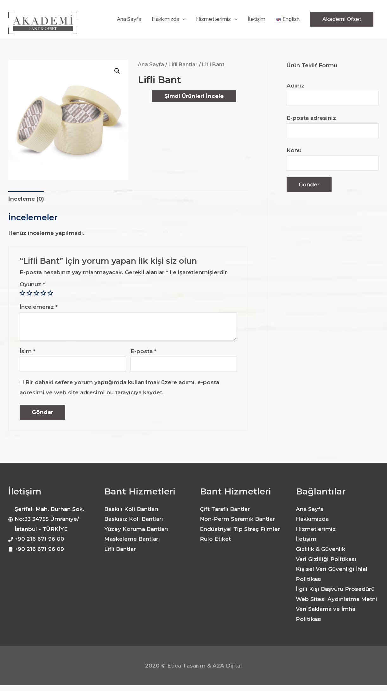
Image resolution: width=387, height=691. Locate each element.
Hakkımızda (312, 519)
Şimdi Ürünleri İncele (194, 96)
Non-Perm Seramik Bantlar (237, 519)
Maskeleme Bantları (132, 539)
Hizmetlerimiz (316, 529)
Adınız (332, 94)
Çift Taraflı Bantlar (225, 509)
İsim (27, 351)
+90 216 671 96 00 (39, 539)
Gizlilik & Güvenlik (320, 549)
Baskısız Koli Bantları (133, 519)
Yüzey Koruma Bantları (136, 529)
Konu (332, 159)
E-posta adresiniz (332, 127)
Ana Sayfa (151, 64)
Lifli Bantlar (183, 64)
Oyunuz (32, 284)
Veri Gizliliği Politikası (326, 559)
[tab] (26, 199)
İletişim (306, 539)
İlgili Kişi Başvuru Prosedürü (335, 589)
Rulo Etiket (215, 539)
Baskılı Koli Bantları (131, 509)
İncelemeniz (39, 307)
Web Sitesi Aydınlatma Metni (336, 599)
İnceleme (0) (26, 199)
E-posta (143, 351)
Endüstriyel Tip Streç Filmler (240, 529)
